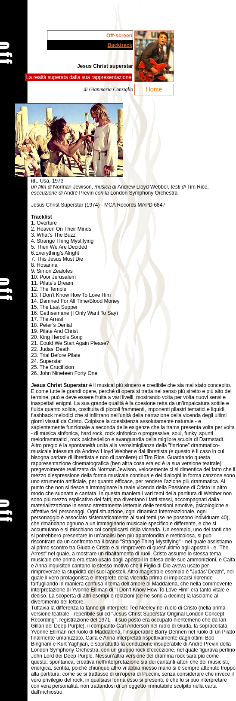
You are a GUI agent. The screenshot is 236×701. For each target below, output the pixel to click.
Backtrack (120, 45)
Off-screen (119, 36)
